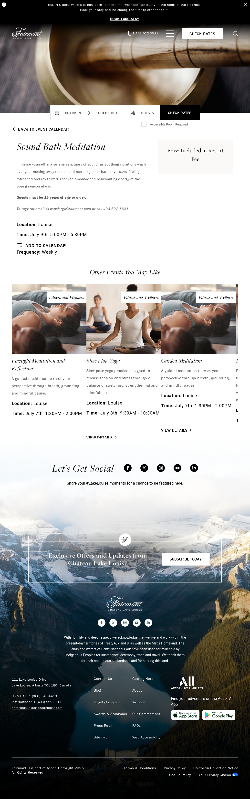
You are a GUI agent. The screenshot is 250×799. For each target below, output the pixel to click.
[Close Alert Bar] (245, 5)
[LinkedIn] (194, 468)
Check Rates (180, 112)
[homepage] (30, 33)
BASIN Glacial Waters (65, 4)
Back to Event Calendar (40, 129)
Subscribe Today (186, 559)
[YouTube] (177, 468)
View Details (102, 437)
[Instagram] (161, 468)
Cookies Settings (218, 775)
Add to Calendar (41, 246)
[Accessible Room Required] (144, 124)
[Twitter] (144, 468)
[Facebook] (128, 468)
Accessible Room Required (169, 124)
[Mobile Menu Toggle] (170, 33)
